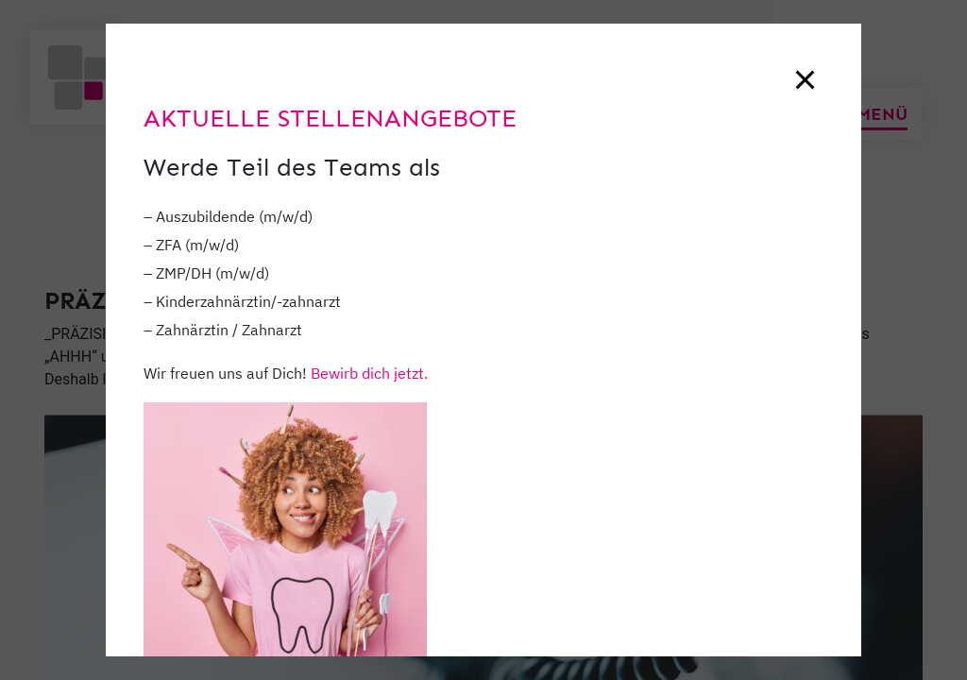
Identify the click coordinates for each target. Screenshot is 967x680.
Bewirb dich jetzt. (369, 373)
